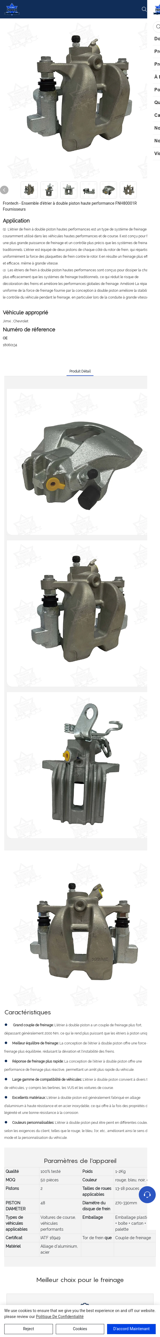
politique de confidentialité (60, 1316)
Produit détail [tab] (80, 371)
